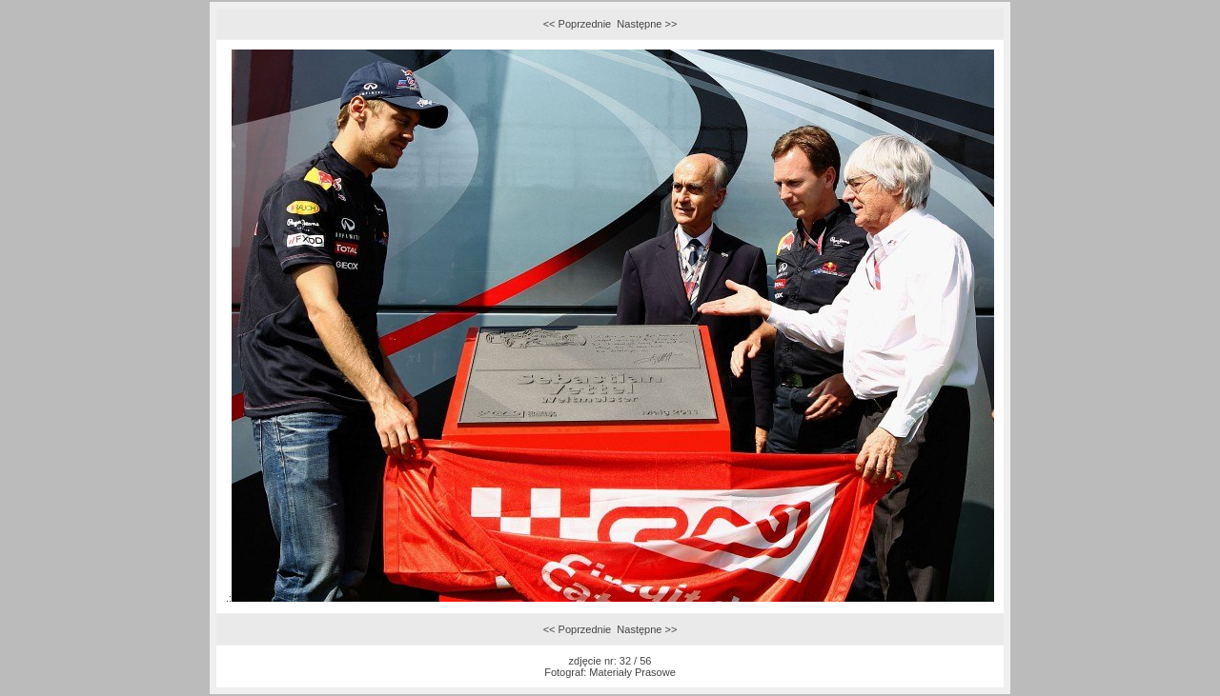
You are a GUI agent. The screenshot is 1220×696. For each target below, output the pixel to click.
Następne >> (647, 24)
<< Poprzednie (577, 24)
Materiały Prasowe (632, 672)
